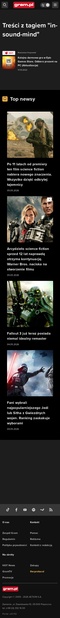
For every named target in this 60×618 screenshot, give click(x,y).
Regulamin (8, 539)
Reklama (35, 539)
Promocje (8, 577)
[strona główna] (24, 5)
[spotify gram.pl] (34, 510)
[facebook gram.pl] (17, 510)
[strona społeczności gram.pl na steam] (42, 510)
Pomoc (34, 533)
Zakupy (34, 565)
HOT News (8, 565)
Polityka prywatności (14, 545)
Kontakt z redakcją (41, 545)
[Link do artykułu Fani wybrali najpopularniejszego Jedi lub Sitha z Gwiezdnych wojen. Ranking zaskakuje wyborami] (30, 390)
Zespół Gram (10, 533)
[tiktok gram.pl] (8, 510)
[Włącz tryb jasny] (45, 5)
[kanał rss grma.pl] (51, 510)
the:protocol (37, 571)
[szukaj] (5, 5)
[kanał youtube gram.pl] (25, 510)
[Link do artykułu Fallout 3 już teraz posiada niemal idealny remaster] (30, 313)
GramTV (7, 571)
